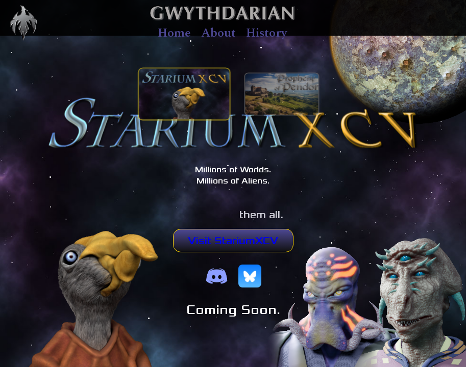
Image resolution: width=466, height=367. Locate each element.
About (218, 33)
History (266, 33)
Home (174, 33)
